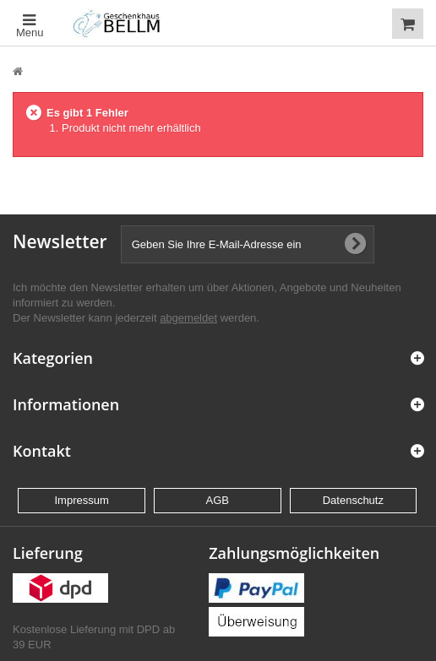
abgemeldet (188, 318)
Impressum (81, 500)
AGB (217, 500)
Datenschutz (353, 500)
